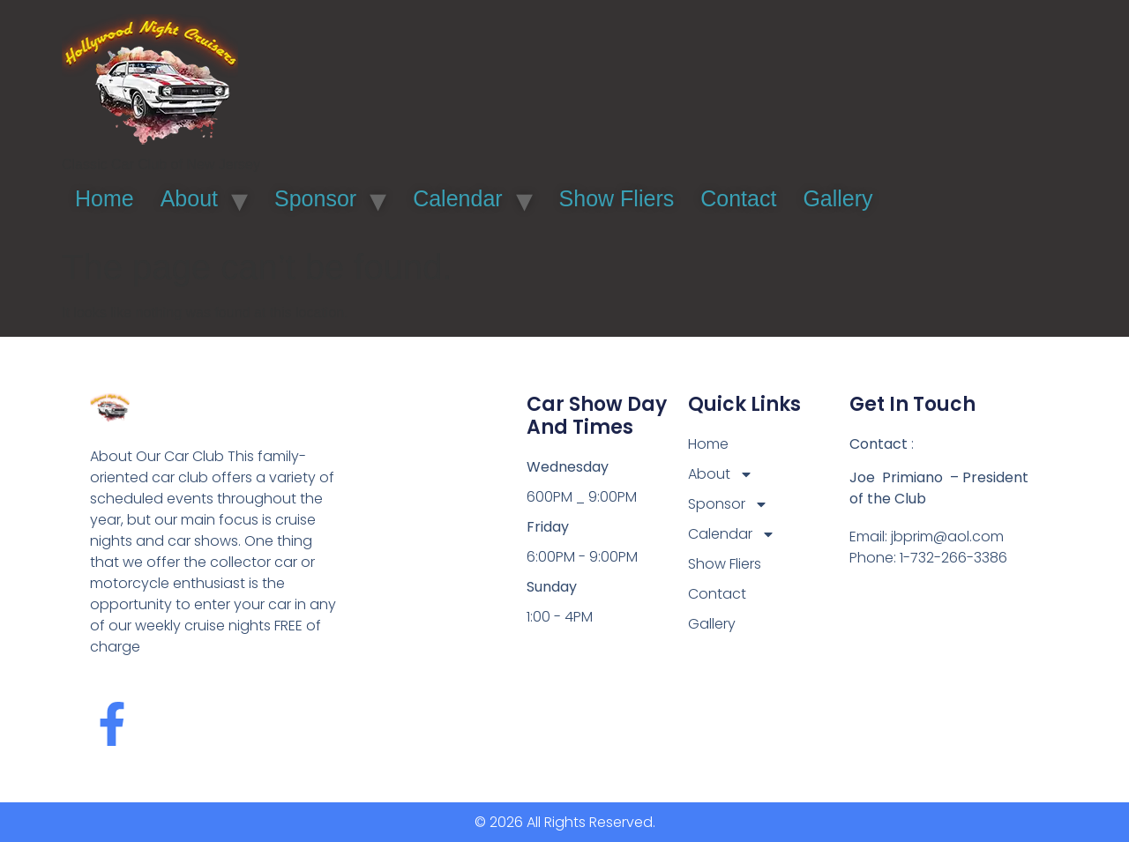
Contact (738, 198)
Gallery (837, 198)
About (189, 198)
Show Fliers (617, 198)
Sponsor (315, 198)
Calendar (457, 198)
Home (104, 198)
